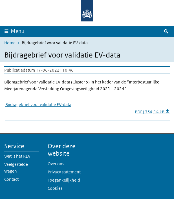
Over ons (56, 163)
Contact (11, 179)
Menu (18, 31)
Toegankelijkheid (64, 180)
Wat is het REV (17, 156)
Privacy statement (64, 172)
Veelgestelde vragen (16, 168)
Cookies (55, 188)
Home (10, 42)
